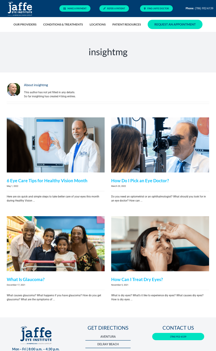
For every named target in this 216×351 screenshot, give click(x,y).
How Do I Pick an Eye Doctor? (138, 180)
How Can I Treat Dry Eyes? (131, 278)
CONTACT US (178, 319)
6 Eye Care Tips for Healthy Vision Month (47, 180)
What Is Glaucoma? (33, 274)
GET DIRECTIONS (108, 319)
